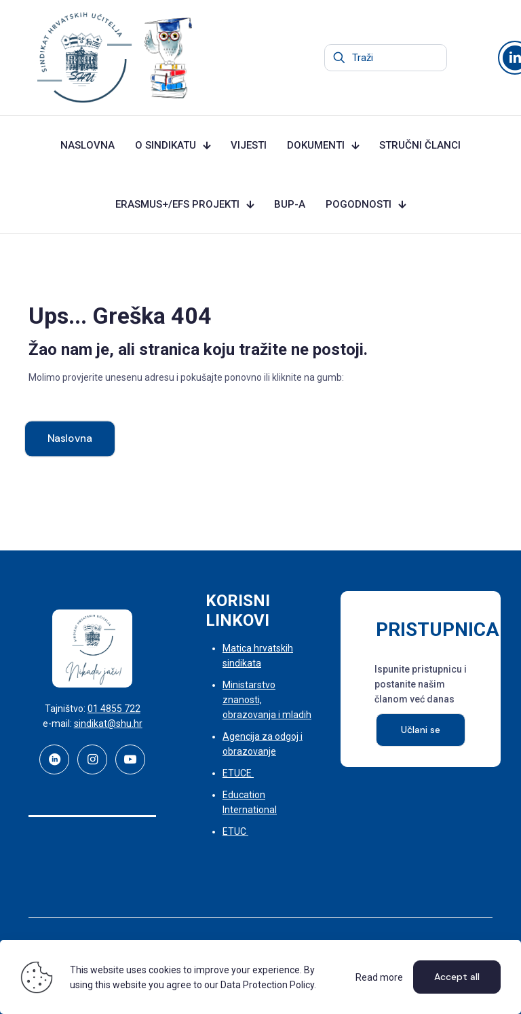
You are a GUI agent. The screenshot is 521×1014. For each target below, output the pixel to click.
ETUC (235, 831)
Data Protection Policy (267, 984)
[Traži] (385, 57)
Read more (379, 977)
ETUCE (238, 773)
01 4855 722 (114, 708)
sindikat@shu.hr (108, 723)
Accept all (457, 977)
